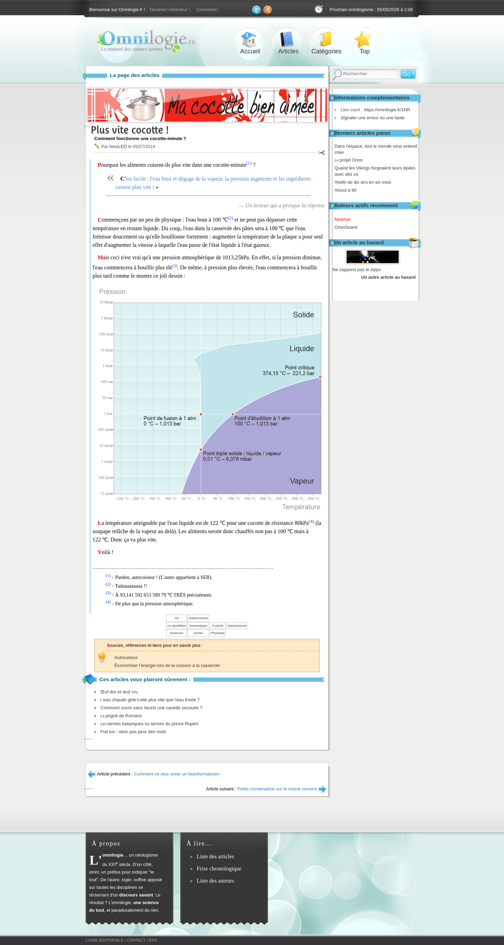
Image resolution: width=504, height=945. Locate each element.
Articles (288, 39)
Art (176, 618)
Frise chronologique (219, 869)
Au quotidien (176, 625)
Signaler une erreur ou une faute (371, 117)
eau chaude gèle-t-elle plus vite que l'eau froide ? (150, 699)
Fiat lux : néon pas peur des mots (133, 731)
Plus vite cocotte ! (129, 130)
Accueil (250, 39)
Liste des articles (215, 856)
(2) (230, 217)
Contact (136, 940)
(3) (174, 265)
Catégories (326, 39)
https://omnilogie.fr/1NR (385, 109)
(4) (311, 521)
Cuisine (217, 625)
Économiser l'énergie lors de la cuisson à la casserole (167, 665)
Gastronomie (198, 618)
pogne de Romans (121, 715)
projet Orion (351, 160)
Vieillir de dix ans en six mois (365, 182)
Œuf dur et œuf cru (119, 691)
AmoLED (118, 146)
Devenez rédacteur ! (170, 9)
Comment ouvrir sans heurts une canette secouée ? (151, 707)
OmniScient (348, 227)
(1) (249, 163)
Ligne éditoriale (104, 940)
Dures (198, 633)
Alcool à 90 (348, 190)
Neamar (345, 219)
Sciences (176, 633)
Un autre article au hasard (388, 277)
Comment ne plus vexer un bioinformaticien (176, 774)
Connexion (207, 9)
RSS (153, 940)
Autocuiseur (126, 657)
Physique (218, 633)
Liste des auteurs (215, 881)
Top (364, 39)
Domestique (198, 625)
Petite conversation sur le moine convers (277, 788)
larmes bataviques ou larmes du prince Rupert (149, 723)
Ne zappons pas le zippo (356, 269)
